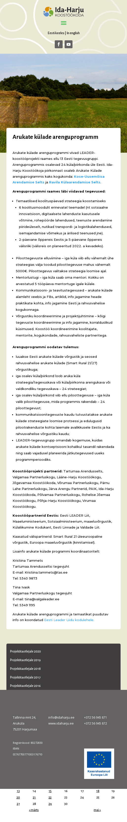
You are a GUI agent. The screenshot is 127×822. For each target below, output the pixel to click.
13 (18, 791)
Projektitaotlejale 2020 (25, 651)
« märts (34, 810)
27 (18, 804)
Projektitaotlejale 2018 (25, 669)
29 (50, 804)
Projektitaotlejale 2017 (25, 677)
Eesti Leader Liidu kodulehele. (69, 620)
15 (50, 791)
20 (18, 797)
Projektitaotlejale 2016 (25, 686)
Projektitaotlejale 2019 (25, 660)
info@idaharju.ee (61, 717)
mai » (97, 810)
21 (34, 797)
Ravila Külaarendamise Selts (74, 182)
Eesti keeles (56, 33)
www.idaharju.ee (61, 723)
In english (73, 33)
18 (97, 791)
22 (50, 797)
